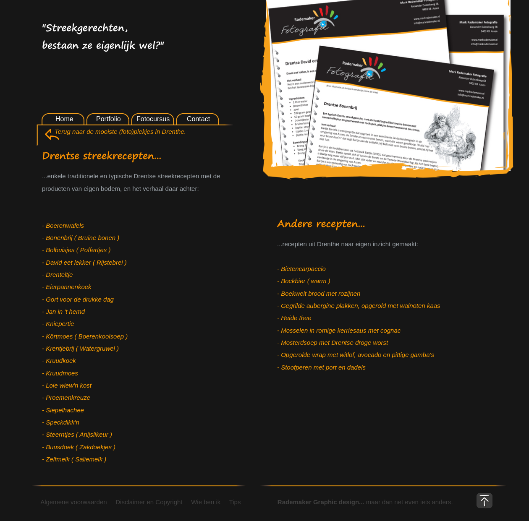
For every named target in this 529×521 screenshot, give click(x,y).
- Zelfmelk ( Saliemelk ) (74, 459)
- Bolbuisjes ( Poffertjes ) (76, 249)
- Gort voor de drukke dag (78, 299)
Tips (233, 501)
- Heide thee (294, 317)
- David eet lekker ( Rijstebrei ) (84, 262)
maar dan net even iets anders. (355, 501)
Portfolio (108, 118)
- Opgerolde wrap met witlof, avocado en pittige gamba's (355, 354)
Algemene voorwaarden (70, 501)
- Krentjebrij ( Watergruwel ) (80, 348)
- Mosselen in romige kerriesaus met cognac (339, 330)
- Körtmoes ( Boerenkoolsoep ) (85, 336)
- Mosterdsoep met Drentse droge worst (332, 342)
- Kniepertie (58, 323)
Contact (198, 118)
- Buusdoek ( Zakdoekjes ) (78, 447)
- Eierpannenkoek (67, 286)
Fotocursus (153, 118)
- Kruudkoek (59, 360)
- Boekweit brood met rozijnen (318, 293)
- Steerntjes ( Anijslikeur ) (77, 434)
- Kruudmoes (60, 373)
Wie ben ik (206, 501)
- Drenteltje (57, 274)
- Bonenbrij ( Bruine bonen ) (80, 237)
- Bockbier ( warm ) (303, 280)
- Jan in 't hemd (63, 311)
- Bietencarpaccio (301, 268)
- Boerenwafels (63, 225)
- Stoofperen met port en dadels (321, 367)
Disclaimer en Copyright (149, 501)
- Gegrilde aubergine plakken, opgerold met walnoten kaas (358, 305)
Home (64, 118)
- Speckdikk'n (60, 422)
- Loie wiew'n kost (67, 385)
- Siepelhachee (63, 410)
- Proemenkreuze (66, 397)
